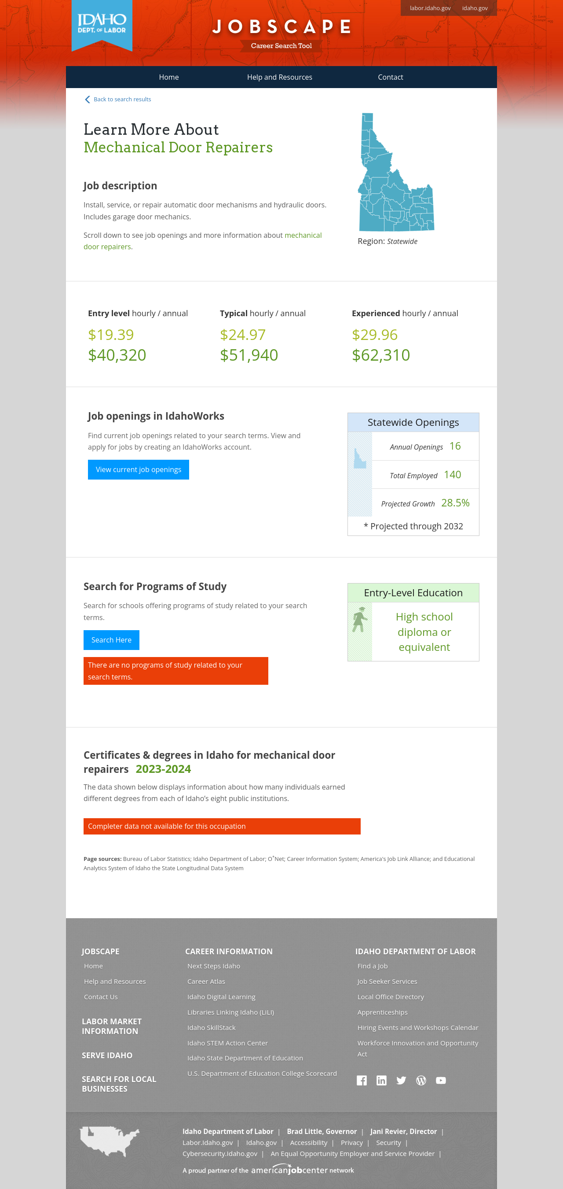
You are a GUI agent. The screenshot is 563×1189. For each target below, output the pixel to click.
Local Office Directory (391, 996)
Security (388, 1142)
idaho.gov (475, 8)
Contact (390, 77)
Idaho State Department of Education (245, 1057)
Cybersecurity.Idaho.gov (220, 1153)
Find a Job (373, 965)
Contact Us (101, 996)
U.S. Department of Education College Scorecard (262, 1073)
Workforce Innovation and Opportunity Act (418, 1048)
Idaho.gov (261, 1142)
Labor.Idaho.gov (208, 1142)
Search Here (111, 640)
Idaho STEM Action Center (227, 1042)
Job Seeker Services (387, 981)
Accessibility (309, 1142)
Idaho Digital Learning (221, 996)
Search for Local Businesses (119, 1084)
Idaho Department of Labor (415, 951)
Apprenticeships (383, 1012)
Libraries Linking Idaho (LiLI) (230, 1012)
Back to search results (117, 99)
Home (169, 77)
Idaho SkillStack (211, 1027)
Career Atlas (206, 981)
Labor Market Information (112, 1026)
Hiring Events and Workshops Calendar (418, 1027)
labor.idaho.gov (430, 8)
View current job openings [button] (138, 469)
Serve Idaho (107, 1055)
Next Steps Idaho (213, 965)
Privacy (352, 1142)
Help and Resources (279, 77)
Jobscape (101, 951)
